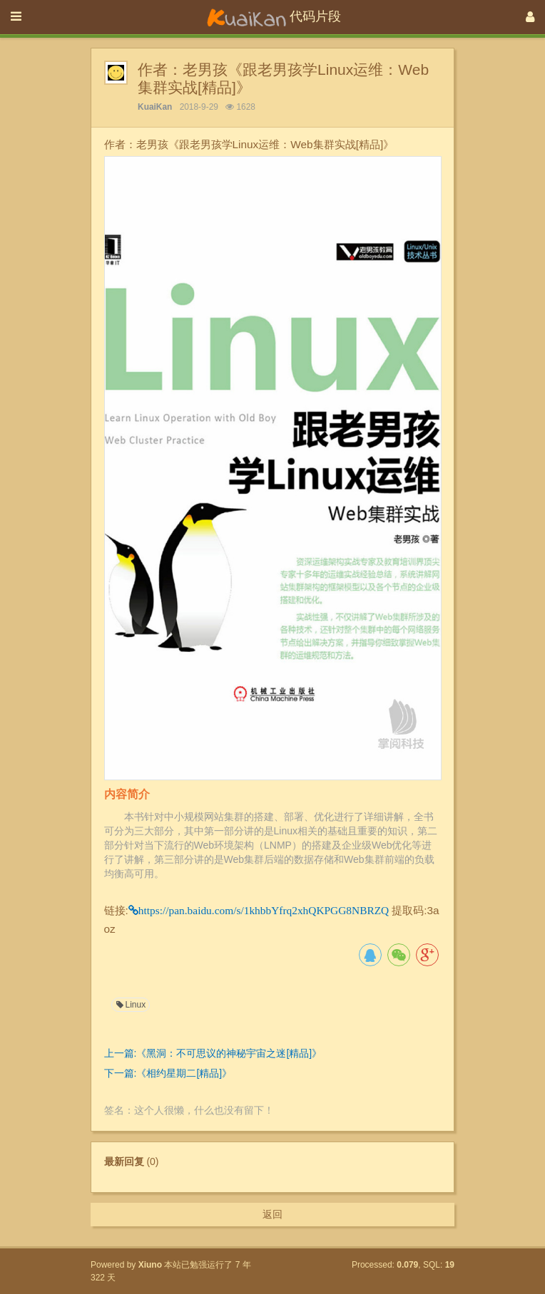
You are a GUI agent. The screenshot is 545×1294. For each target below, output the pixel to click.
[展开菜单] (16, 17)
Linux (130, 1005)
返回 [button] (272, 1214)
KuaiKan (155, 107)
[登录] (530, 17)
